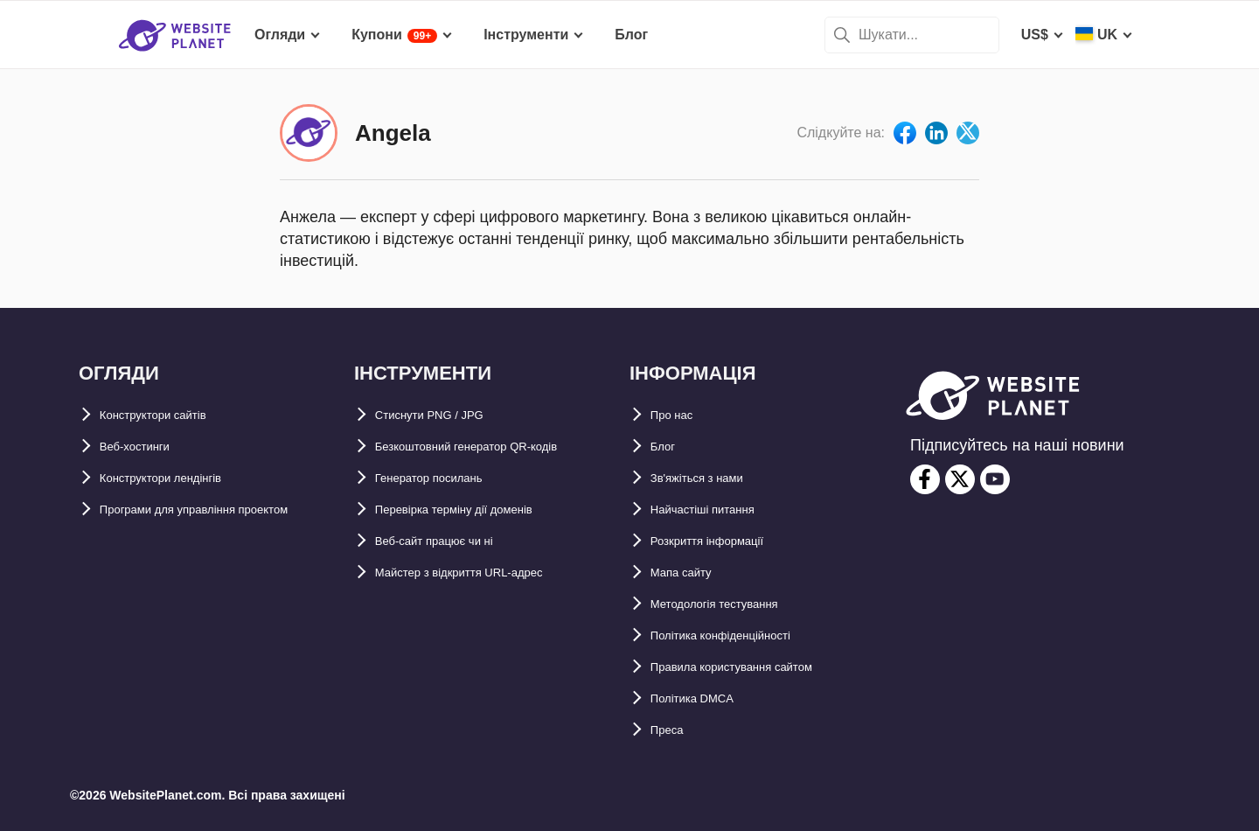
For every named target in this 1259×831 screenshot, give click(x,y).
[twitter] (960, 479)
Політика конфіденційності (743, 635)
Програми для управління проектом (225, 509)
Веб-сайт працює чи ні (453, 541)
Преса (671, 730)
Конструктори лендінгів (182, 478)
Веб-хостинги (146, 446)
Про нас (678, 415)
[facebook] (925, 479)
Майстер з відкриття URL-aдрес (485, 572)
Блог (667, 446)
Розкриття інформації (725, 541)
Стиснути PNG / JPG (444, 415)
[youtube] (995, 479)
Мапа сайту (689, 572)
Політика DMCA (704, 698)
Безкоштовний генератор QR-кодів (495, 446)
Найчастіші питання (719, 509)
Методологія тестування (734, 604)
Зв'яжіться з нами (712, 478)
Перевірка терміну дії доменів (479, 509)
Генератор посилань (446, 478)
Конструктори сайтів (171, 415)
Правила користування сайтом (757, 667)
